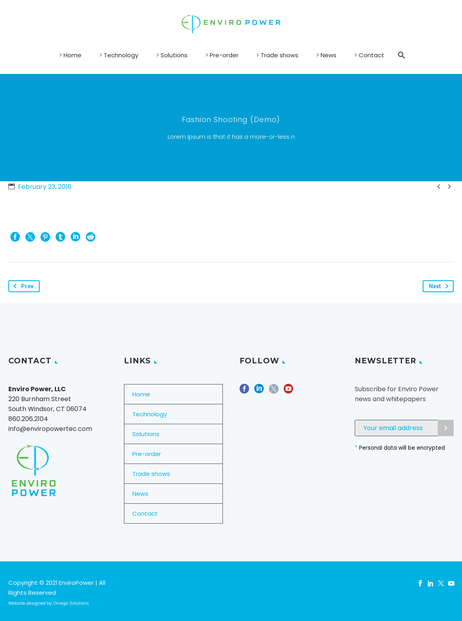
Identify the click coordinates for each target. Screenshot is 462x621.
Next (440, 286)
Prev (21, 286)
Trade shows (279, 55)
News (328, 55)
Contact (371, 55)
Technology (121, 55)
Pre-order (224, 55)
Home (72, 55)
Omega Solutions (71, 603)
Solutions (174, 55)
